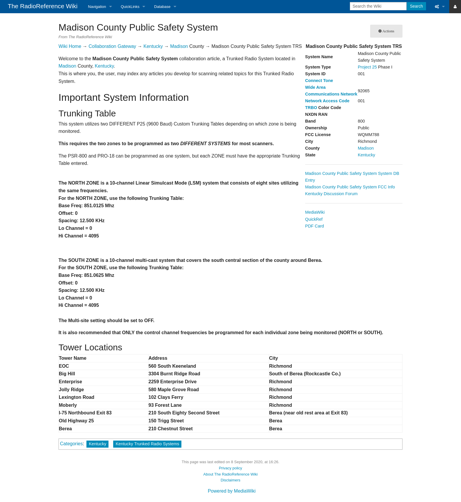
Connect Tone (319, 80)
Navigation (97, 6)
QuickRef (314, 219)
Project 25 (367, 67)
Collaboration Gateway (112, 46)
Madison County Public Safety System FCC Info (350, 187)
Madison (366, 148)
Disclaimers (230, 480)
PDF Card (314, 226)
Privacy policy (230, 468)
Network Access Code (327, 100)
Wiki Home (70, 46)
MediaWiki (315, 212)
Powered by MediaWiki (232, 490)
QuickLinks (130, 6)
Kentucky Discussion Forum (331, 193)
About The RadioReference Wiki (230, 474)
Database (162, 6)
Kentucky (366, 155)
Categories (71, 443)
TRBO (311, 107)
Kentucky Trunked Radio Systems (147, 443)
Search (416, 6)
